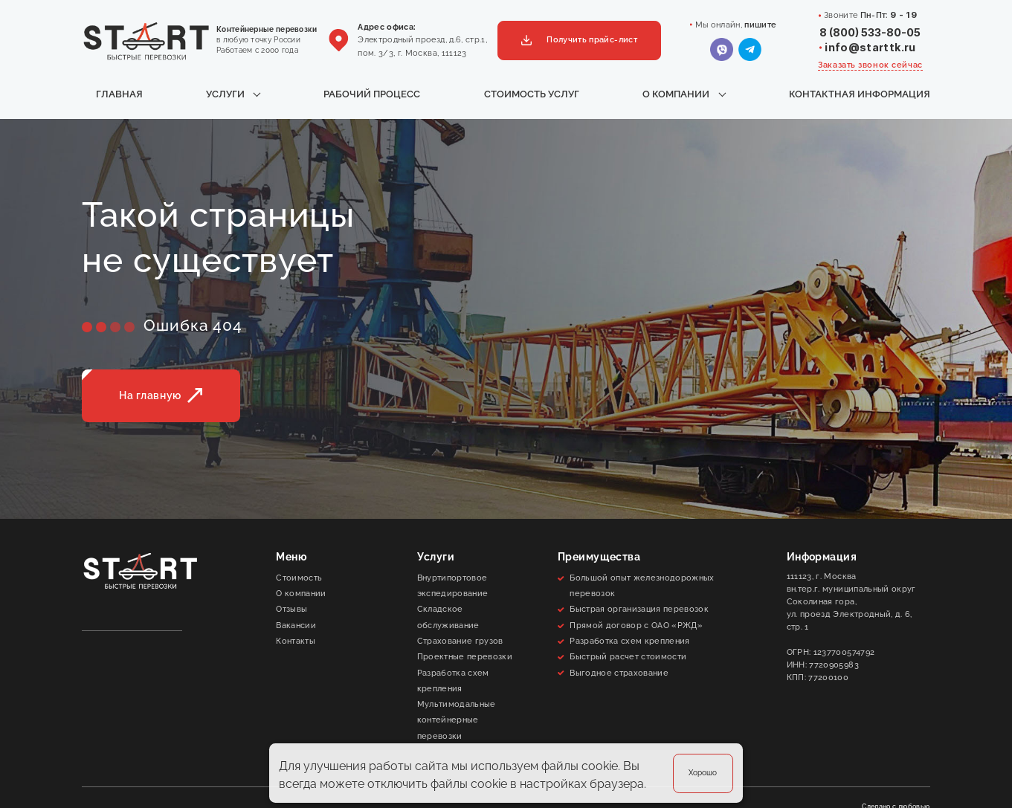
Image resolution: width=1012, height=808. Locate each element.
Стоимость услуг (531, 94)
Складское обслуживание (448, 617)
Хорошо (703, 773)
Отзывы (291, 609)
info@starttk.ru (870, 47)
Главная (119, 94)
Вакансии (296, 625)
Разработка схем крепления (453, 681)
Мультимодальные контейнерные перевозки (456, 720)
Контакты (295, 641)
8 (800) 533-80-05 (870, 32)
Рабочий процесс (371, 94)
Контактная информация (859, 94)
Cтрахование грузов (460, 641)
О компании (675, 94)
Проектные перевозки (464, 656)
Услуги (225, 94)
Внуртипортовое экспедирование (453, 585)
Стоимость (299, 577)
